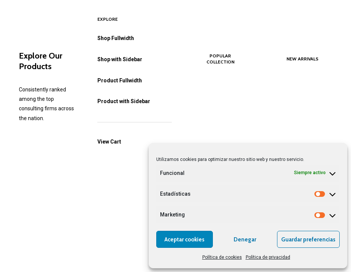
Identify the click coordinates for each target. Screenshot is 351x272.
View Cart (109, 142)
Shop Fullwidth (115, 38)
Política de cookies (222, 257)
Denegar (245, 239)
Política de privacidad (268, 257)
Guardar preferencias (308, 239)
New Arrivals (302, 59)
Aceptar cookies (185, 239)
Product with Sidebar (123, 101)
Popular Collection (220, 59)
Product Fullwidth (119, 80)
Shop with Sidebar (119, 59)
